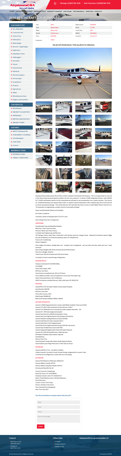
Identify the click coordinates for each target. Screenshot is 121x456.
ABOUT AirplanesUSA (20, 131)
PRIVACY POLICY (59, 444)
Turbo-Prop (17, 36)
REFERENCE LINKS (19, 154)
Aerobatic (16, 61)
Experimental (17, 68)
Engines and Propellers (20, 99)
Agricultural (17, 89)
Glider (15, 92)
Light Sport (16, 50)
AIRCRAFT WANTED (54, 11)
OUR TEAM (67, 11)
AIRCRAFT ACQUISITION (21, 112)
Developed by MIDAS (106, 454)
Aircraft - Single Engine (20, 46)
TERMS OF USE (59, 446)
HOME (12, 11)
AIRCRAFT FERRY (18, 122)
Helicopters (17, 39)
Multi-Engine (17, 43)
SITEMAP (57, 441)
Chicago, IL (20, 447)
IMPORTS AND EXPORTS (21, 119)
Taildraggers (17, 57)
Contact (15, 145)
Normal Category (19, 75)
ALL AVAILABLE (18, 29)
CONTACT (98, 11)
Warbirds (16, 71)
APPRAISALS (17, 115)
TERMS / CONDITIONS (20, 158)
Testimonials (78, 11)
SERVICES (89, 11)
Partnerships (17, 78)
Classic (15, 64)
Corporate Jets (18, 32)
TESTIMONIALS (18, 138)
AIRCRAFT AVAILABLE (24, 11)
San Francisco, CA (20, 443)
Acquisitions (17, 82)
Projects (15, 85)
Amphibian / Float (19, 54)
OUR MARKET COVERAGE (21, 135)
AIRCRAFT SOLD (40, 11)
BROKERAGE (17, 108)
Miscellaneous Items (19, 96)
